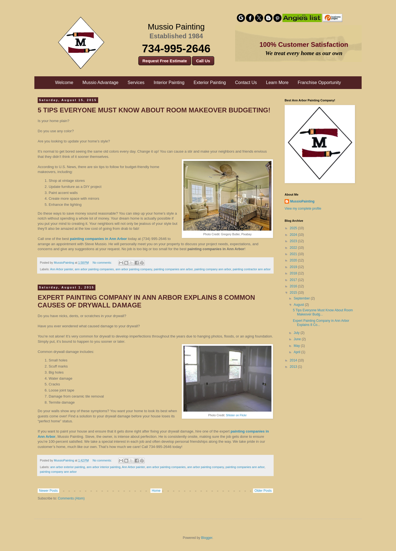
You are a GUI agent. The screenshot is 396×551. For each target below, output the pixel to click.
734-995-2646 (176, 48)
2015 (294, 293)
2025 (294, 228)
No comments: (103, 262)
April (297, 352)
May (297, 346)
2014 (294, 360)
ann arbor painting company (134, 269)
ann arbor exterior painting (67, 467)
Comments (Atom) (71, 498)
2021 (294, 254)
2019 (294, 267)
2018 (294, 273)
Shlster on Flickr (236, 415)
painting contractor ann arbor (252, 269)
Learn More (277, 82)
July (297, 333)
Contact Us (246, 82)
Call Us (203, 60)
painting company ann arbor (212, 269)
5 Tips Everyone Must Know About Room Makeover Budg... (323, 312)
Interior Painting (169, 82)
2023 (294, 241)
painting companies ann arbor (173, 269)
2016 (294, 286)
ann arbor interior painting (103, 467)
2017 (294, 280)
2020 (294, 260)
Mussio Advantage (100, 82)
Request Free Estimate (164, 60)
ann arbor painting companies (94, 269)
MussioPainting (302, 201)
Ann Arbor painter (61, 269)
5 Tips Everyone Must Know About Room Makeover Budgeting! (154, 110)
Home (156, 491)
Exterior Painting (210, 82)
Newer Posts (48, 491)
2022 (294, 248)
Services (136, 82)
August (299, 305)
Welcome (64, 82)
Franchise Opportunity (319, 82)
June (298, 339)
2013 (294, 367)
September (302, 298)
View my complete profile (303, 208)
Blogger (206, 538)
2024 (294, 235)
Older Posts (263, 491)
